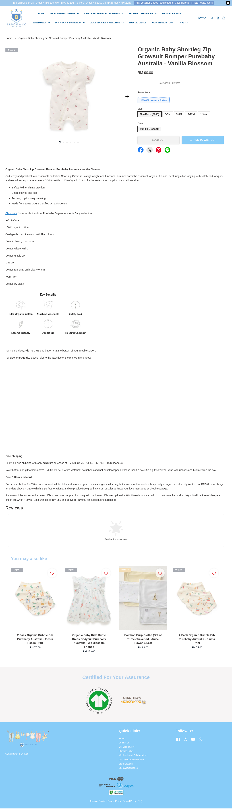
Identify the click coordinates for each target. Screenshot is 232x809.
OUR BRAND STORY (162, 23)
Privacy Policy (114, 801)
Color (141, 124)
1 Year (204, 114)
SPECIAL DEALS (137, 23)
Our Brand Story (126, 747)
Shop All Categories (128, 768)
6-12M (191, 114)
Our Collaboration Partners (131, 760)
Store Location (126, 764)
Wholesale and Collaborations (133, 756)
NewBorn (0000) (149, 114)
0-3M (168, 114)
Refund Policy (129, 801)
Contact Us (124, 743)
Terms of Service (98, 801)
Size (140, 109)
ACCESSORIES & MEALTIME (107, 23)
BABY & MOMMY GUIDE (64, 14)
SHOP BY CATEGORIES (143, 14)
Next (127, 97)
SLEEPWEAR (41, 23)
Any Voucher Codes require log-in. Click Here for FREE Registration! (174, 2)
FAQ (184, 23)
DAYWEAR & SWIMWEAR (70, 23)
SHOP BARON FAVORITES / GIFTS (103, 14)
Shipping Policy (126, 751)
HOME (41, 14)
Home (8, 38)
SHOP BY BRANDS (171, 14)
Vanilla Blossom (149, 129)
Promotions (144, 93)
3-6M (179, 114)
